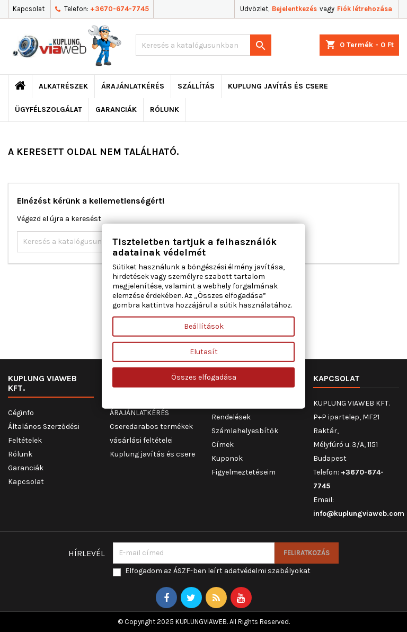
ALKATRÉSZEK (63, 86)
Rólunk (164, 109)
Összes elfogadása (203, 376)
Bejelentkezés (294, 9)
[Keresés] (203, 45)
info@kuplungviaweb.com (358, 513)
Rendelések (231, 417)
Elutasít (204, 351)
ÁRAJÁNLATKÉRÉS (132, 86)
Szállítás (196, 86)
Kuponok (227, 458)
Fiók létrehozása (364, 9)
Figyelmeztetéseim (243, 472)
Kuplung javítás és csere (278, 86)
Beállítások (204, 325)
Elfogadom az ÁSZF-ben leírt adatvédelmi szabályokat (218, 570)
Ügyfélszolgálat (48, 109)
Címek (222, 444)
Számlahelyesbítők (244, 430)
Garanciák (116, 109)
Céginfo (21, 412)
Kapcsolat (29, 9)
